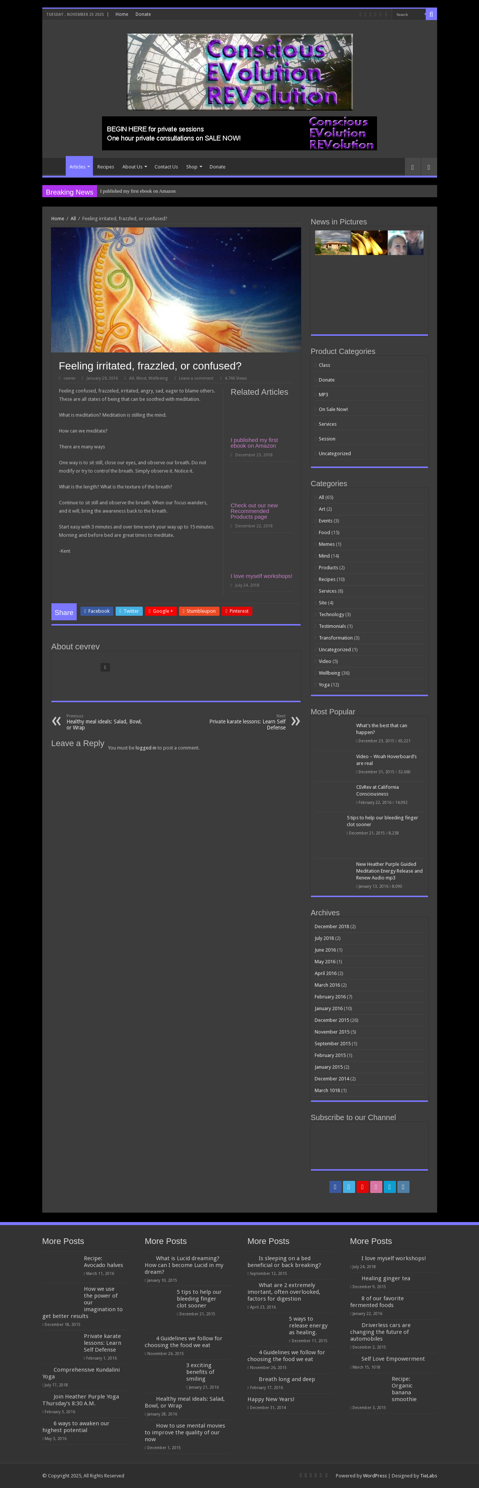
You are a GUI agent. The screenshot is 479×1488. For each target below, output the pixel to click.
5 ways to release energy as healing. (308, 1325)
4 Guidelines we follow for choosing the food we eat (184, 1342)
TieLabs (428, 1476)
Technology (331, 614)
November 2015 (332, 1032)
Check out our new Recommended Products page (254, 511)
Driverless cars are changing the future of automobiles (380, 1332)
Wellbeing (158, 378)
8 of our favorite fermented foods (377, 1302)
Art (322, 509)
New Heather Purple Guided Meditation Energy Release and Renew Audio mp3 (389, 871)
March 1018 (327, 1090)
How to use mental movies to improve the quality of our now (185, 1432)
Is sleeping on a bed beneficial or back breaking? (284, 1262)
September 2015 (333, 1043)
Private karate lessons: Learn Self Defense (247, 722)
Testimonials (332, 626)
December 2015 (332, 1020)
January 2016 (329, 1008)
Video (325, 661)
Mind (141, 378)
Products (328, 567)
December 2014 (332, 1079)
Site (323, 603)
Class (324, 365)
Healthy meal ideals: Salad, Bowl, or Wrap (105, 722)
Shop (192, 167)
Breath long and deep (287, 1379)
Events (325, 521)
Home (122, 14)
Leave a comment (196, 378)
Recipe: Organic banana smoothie (404, 1389)
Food (324, 532)
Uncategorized (335, 453)
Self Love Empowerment (393, 1358)
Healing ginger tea (386, 1278)
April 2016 (326, 973)
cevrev (69, 378)
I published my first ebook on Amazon (138, 191)
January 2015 (329, 1067)
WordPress (375, 1476)
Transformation (336, 638)
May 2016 (325, 961)
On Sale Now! (333, 409)
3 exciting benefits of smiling (200, 1372)
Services (328, 424)
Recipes (105, 167)
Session (327, 439)
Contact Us (166, 167)
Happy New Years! (271, 1399)
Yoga (324, 685)
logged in (146, 748)
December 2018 (332, 926)
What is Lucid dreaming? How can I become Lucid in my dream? (184, 1265)
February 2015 (330, 1055)
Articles (77, 167)
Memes (327, 544)
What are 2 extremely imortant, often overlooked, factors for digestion (283, 1292)
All (73, 218)
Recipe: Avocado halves (103, 1262)
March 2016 (327, 985)
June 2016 (325, 950)
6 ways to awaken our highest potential (76, 1427)
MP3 (323, 394)
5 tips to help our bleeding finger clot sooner (199, 1299)
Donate (143, 14)
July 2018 (324, 938)
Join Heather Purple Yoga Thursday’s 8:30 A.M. (80, 1400)
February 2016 (330, 997)
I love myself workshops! (261, 576)
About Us (132, 167)
